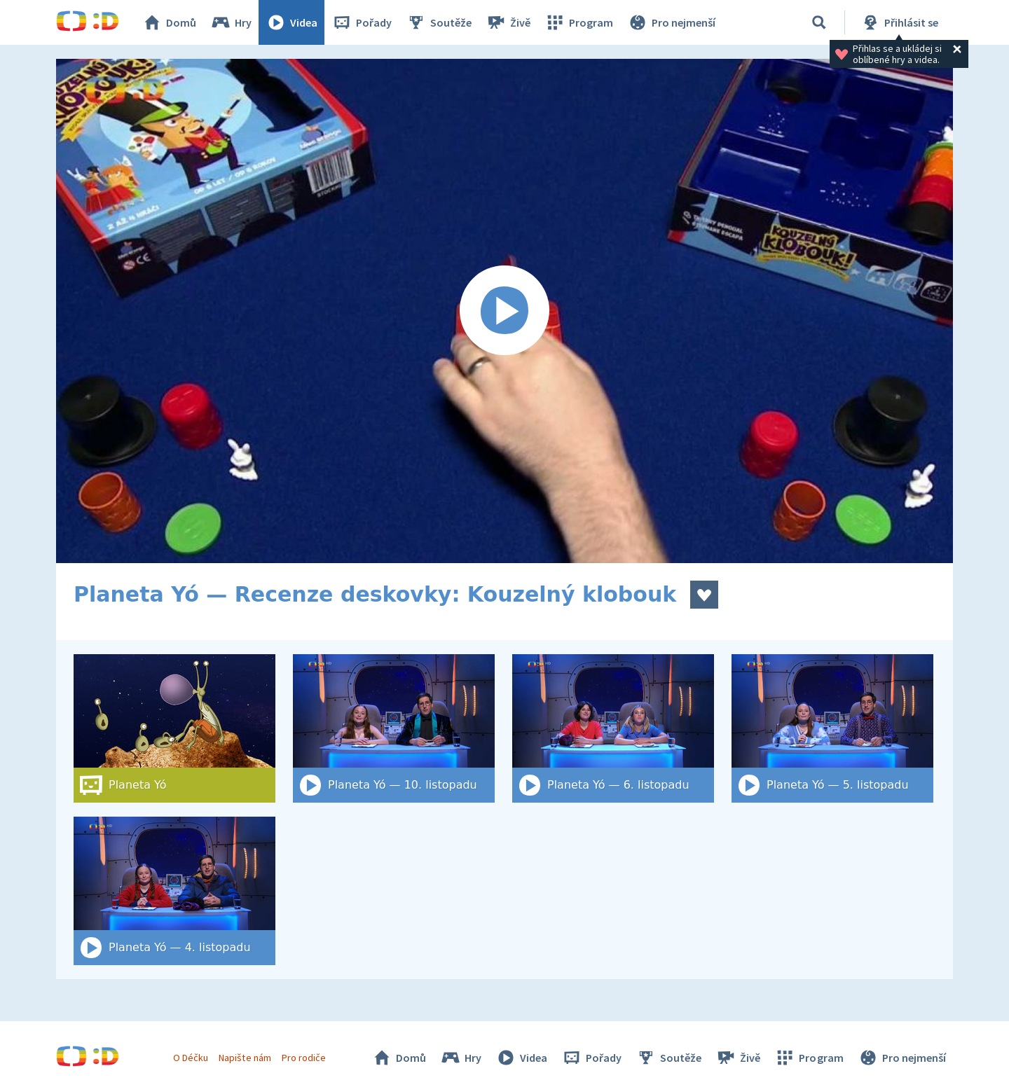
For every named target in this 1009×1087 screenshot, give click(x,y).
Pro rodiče (304, 1057)
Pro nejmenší (671, 22)
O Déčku (190, 1057)
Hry (231, 22)
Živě (508, 22)
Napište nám (244, 1057)
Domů (169, 22)
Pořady (361, 22)
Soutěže (439, 22)
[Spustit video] (504, 311)
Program (578, 22)
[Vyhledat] (819, 22)
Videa (291, 22)
